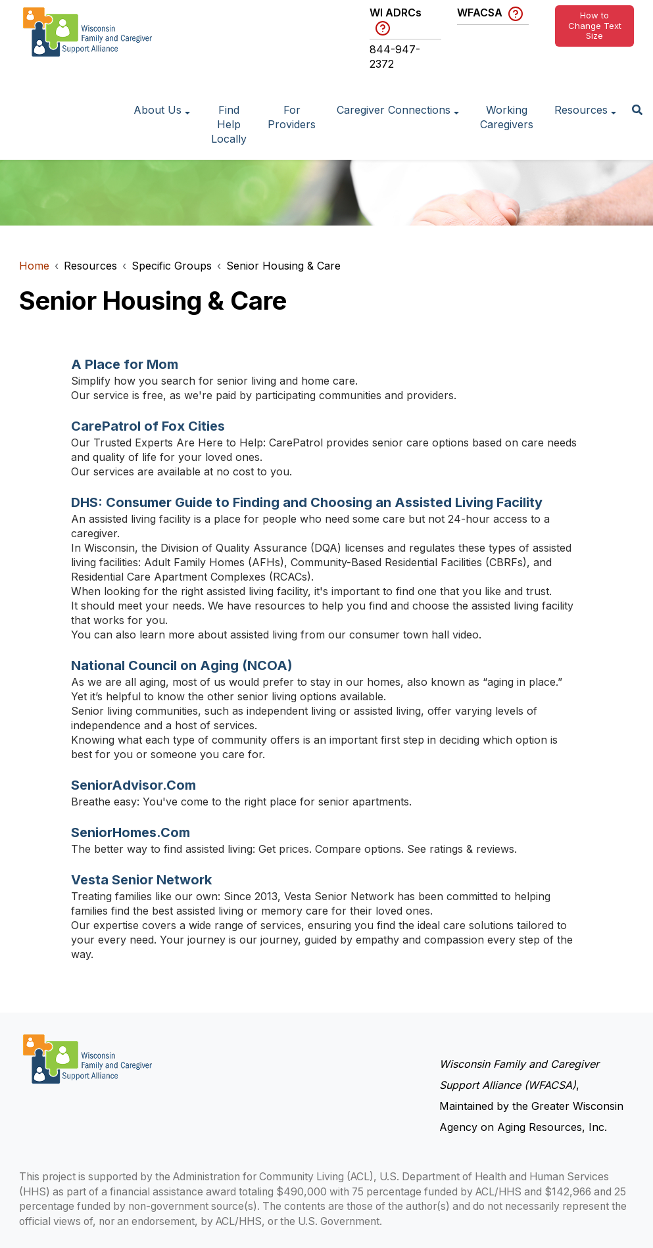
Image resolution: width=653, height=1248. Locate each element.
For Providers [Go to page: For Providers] (292, 117)
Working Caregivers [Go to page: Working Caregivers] (506, 117)
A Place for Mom (124, 364)
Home (34, 265)
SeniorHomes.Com (130, 832)
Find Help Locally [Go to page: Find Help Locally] (229, 124)
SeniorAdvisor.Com (133, 785)
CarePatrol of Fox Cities (148, 426)
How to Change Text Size (594, 25)
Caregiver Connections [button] (393, 109)
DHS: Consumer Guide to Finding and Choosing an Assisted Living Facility (307, 502)
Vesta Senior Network (141, 880)
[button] (637, 111)
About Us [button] (157, 109)
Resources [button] (581, 109)
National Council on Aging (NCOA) (182, 665)
